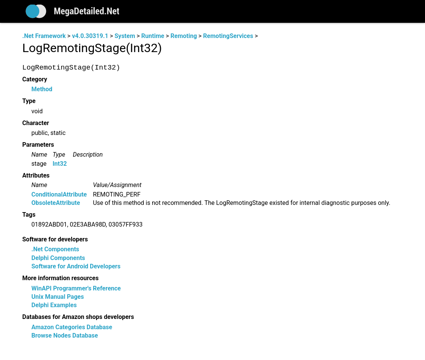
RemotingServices (228, 36)
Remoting (183, 36)
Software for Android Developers (76, 266)
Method (42, 89)
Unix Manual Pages (58, 296)
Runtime (152, 36)
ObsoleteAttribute (56, 202)
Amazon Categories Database (72, 327)
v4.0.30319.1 (90, 36)
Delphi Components (58, 258)
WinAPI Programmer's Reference (76, 288)
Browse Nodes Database (65, 335)
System (125, 36)
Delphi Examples (54, 305)
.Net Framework (44, 36)
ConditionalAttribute (59, 194)
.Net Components (56, 249)
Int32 (60, 163)
